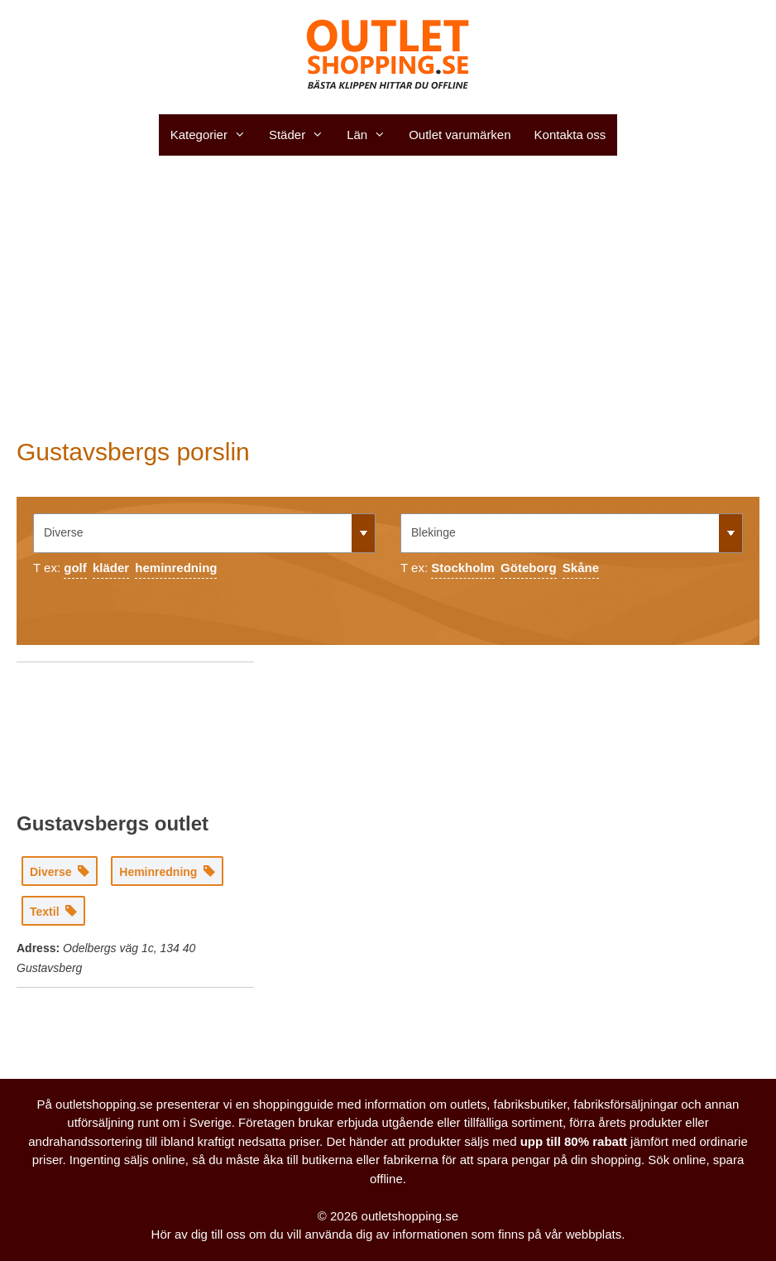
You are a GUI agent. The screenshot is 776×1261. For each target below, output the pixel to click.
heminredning (176, 568)
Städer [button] (302, 135)
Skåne (581, 568)
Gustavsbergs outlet (112, 823)
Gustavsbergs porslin (133, 451)
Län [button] (372, 135)
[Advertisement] (388, 296)
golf (75, 568)
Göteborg (529, 568)
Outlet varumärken (459, 135)
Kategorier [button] (213, 135)
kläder (111, 568)
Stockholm (463, 568)
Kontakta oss (570, 135)
